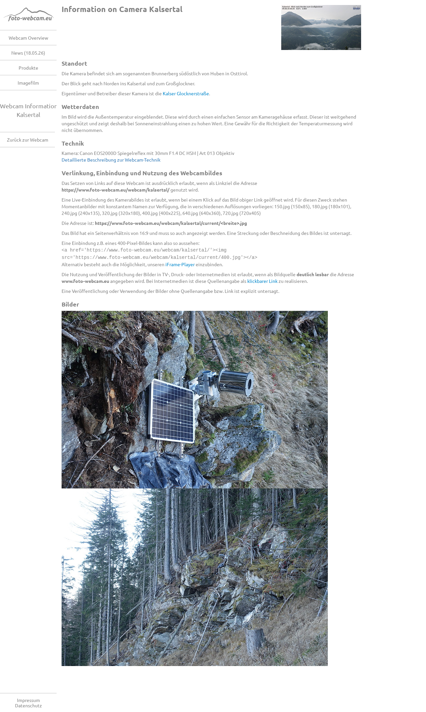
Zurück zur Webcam (27, 140)
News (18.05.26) (28, 53)
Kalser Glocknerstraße (186, 93)
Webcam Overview (28, 38)
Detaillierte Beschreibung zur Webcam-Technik (111, 160)
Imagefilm (28, 83)
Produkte (28, 68)
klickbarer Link (262, 280)
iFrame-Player (180, 264)
